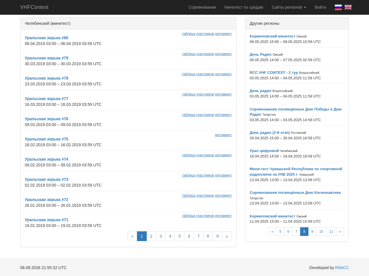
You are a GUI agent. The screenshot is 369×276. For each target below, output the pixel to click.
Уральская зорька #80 (46, 37)
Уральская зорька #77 (46, 98)
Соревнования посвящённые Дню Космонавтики (295, 192)
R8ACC (342, 267)
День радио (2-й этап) (270, 132)
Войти (320, 7)
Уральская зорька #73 (46, 179)
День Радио (261, 54)
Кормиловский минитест (272, 36)
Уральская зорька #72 (46, 199)
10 (321, 232)
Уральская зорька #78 (46, 78)
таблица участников (198, 34)
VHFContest (34, 7)
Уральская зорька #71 (46, 219)
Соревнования (202, 7)
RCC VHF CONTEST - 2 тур (274, 72)
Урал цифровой (264, 151)
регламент (223, 34)
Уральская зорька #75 (46, 139)
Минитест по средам (244, 7)
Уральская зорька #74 (46, 159)
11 (331, 232)
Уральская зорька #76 (46, 119)
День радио (260, 91)
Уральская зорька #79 (46, 58)
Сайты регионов (289, 7)
